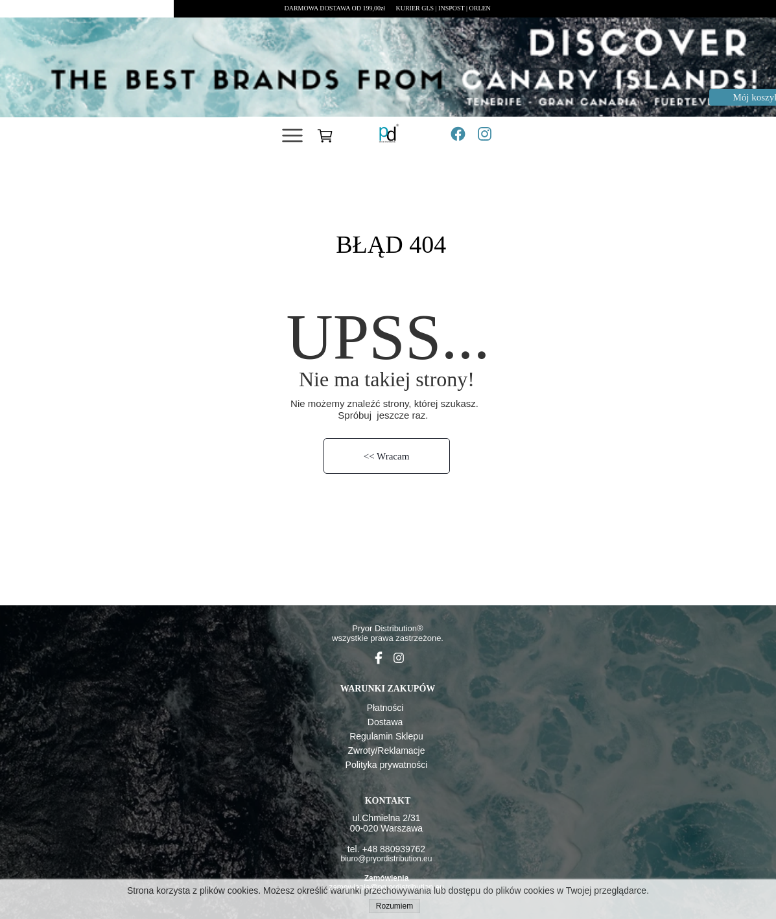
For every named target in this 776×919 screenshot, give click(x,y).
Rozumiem (394, 906)
